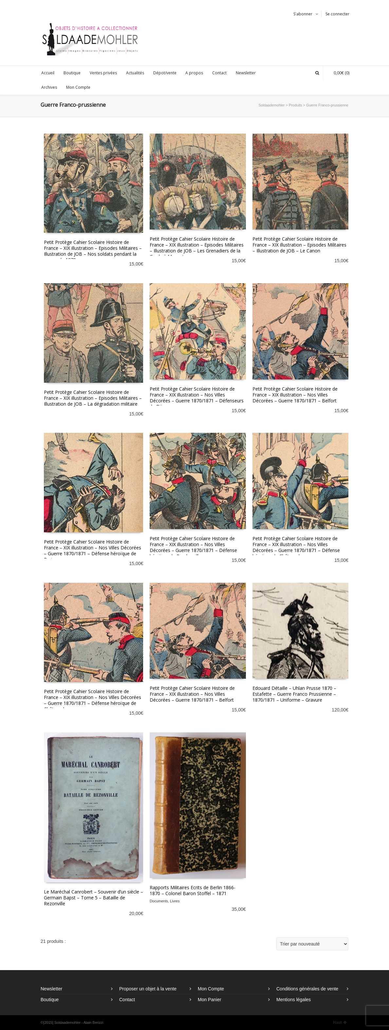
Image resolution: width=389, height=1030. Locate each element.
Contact (127, 999)
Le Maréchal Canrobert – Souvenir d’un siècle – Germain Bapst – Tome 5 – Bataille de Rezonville (93, 898)
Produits (295, 105)
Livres (174, 901)
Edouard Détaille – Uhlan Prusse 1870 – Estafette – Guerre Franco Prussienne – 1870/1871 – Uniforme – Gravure (294, 694)
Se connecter (337, 14)
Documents (159, 901)
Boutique (50, 999)
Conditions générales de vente (307, 988)
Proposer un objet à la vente (147, 988)
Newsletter (51, 988)
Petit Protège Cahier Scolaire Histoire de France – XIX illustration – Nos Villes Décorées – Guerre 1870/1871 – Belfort (295, 395)
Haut (340, 1022)
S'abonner (302, 14)
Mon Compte (211, 988)
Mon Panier (209, 999)
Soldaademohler (271, 105)
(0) (338, 73)
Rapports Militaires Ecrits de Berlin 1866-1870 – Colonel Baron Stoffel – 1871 (192, 890)
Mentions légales (293, 999)
